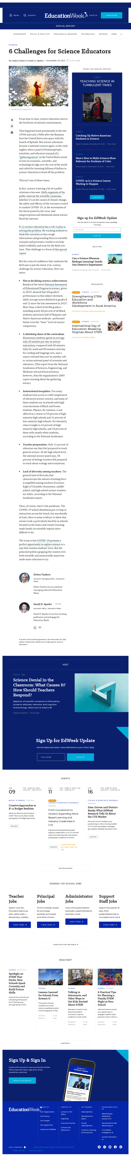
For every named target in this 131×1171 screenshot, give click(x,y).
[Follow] (58, 604)
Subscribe (111, 15)
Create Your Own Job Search (65, 944)
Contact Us (66, 1107)
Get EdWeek (86, 1107)
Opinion (103, 34)
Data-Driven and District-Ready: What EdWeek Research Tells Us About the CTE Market (103, 812)
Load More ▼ (65, 1043)
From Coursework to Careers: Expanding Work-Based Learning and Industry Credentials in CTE (63, 818)
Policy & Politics (40, 34)
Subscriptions (86, 1112)
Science (13, 45)
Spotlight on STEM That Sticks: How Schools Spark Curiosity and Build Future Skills (17, 983)
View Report (97, 197)
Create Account (22, 1081)
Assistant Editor (40, 608)
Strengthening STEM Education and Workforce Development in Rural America (94, 301)
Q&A (23, 675)
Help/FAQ (65, 1119)
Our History (45, 1116)
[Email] (51, 757)
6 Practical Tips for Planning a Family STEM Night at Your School (107, 998)
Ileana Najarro (81, 167)
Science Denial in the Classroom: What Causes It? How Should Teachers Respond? (39, 687)
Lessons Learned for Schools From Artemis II (48, 995)
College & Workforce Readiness (63, 803)
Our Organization (47, 1112)
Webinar (30, 800)
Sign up (80, 757)
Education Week (54, 608)
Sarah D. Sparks (35, 60)
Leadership (19, 34)
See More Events (65, 868)
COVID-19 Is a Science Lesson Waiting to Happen (93, 182)
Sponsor (95, 292)
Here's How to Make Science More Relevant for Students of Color (96, 160)
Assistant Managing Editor (44, 579)
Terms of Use (19, 1151)
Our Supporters (46, 1125)
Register (14, 826)
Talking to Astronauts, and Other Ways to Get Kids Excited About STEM (78, 998)
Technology (88, 34)
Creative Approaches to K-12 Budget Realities (22, 807)
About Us (44, 1107)
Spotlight (22, 970)
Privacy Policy (36, 1151)
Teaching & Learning (65, 34)
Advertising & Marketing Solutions (107, 1116)
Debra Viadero (19, 60)
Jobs (114, 34)
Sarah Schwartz (82, 189)
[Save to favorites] (12, 126)
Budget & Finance (17, 800)
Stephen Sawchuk (20, 713)
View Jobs (20, 925)
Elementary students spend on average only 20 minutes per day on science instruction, (43, 341)
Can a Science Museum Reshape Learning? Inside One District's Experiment (87, 261)
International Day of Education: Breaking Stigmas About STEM (87, 329)
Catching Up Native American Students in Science (93, 137)
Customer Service (68, 1123)
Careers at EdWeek (48, 1129)
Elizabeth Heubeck (79, 270)
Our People (45, 1121)
